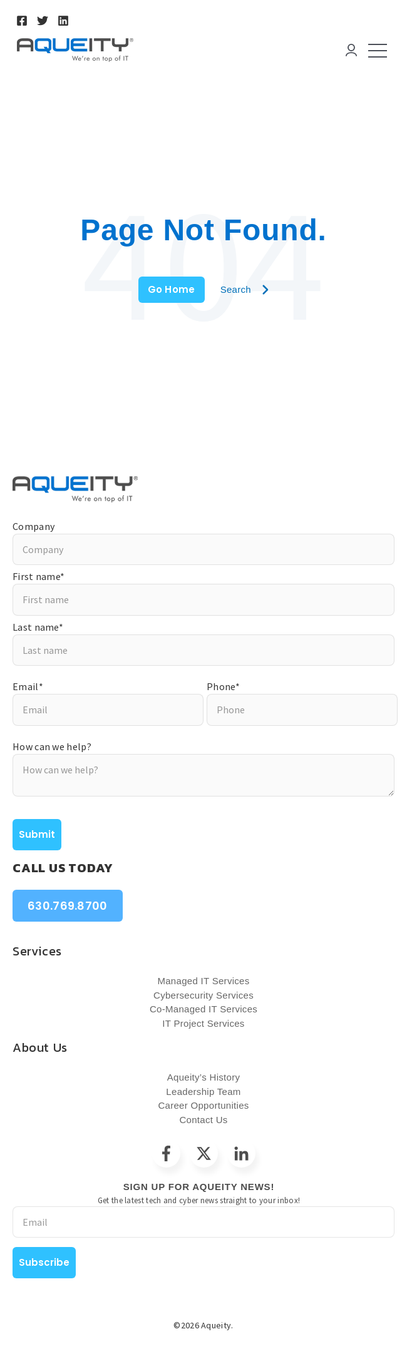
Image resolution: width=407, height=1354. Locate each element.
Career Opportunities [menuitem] (203, 1105)
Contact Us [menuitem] (203, 1119)
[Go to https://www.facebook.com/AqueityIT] (22, 20)
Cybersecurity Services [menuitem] (203, 995)
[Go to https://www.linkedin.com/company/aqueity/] (63, 20)
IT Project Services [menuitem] (203, 1023)
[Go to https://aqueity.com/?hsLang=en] (203, 489)
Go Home (171, 289)
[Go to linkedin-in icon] (241, 1153)
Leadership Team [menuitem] (203, 1091)
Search (244, 289)
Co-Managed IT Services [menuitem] (203, 1009)
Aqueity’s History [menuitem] (203, 1077)
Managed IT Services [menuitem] (203, 980)
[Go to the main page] (75, 50)
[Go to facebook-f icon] (166, 1153)
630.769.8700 (68, 906)
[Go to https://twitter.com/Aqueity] (42, 20)
